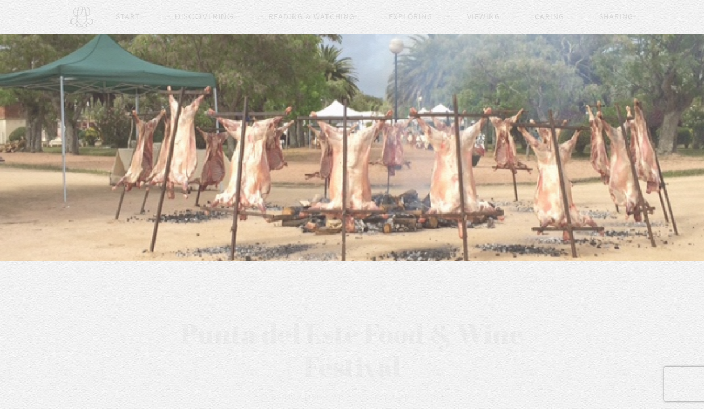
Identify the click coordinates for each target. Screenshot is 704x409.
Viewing (483, 17)
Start (128, 17)
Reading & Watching (312, 17)
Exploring (411, 17)
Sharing (616, 17)
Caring (549, 17)
